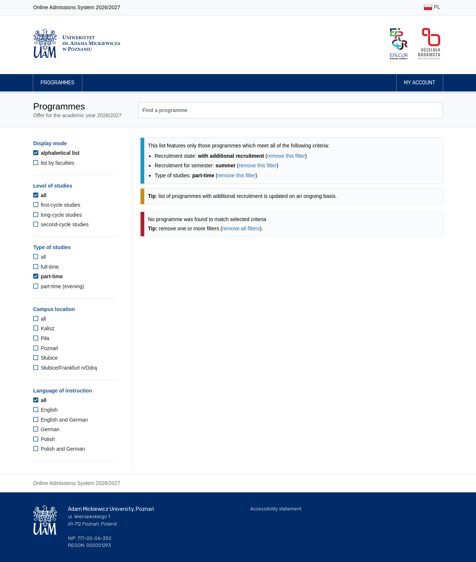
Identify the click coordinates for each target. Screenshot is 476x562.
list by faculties (53, 163)
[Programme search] (290, 110)
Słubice (45, 358)
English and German (60, 420)
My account (419, 83)
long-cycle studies (57, 215)
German (46, 429)
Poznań (45, 348)
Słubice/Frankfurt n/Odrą (65, 368)
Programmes (58, 83)
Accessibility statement (275, 509)
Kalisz (44, 328)
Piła (41, 338)
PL (432, 8)
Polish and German (59, 449)
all (39, 195)
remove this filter (286, 156)
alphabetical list (56, 153)
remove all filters (241, 228)
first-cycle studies (56, 205)
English (45, 410)
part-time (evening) (58, 286)
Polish (44, 439)
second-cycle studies (61, 224)
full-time (46, 267)
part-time (48, 276)
